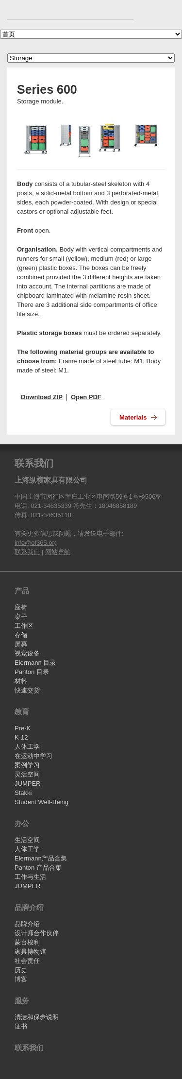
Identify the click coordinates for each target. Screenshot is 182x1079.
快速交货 (27, 690)
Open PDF (86, 397)
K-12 (21, 737)
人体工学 (27, 746)
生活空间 (27, 839)
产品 (22, 591)
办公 (22, 823)
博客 (21, 979)
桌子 (21, 616)
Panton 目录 (32, 671)
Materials (134, 417)
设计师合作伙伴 (37, 933)
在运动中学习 (33, 755)
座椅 (21, 607)
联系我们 (27, 552)
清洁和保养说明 (37, 1017)
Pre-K (23, 728)
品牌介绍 (29, 907)
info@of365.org (36, 542)
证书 (21, 1026)
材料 (21, 681)
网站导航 (57, 552)
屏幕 (21, 644)
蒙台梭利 (27, 942)
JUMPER (27, 783)
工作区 (24, 625)
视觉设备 (27, 653)
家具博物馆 (30, 951)
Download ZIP (42, 397)
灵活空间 (27, 774)
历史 (21, 970)
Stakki (23, 792)
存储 (21, 635)
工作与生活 (30, 876)
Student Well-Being (41, 802)
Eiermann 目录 (35, 662)
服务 (22, 1000)
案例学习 (27, 765)
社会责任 (27, 960)
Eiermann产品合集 (41, 858)
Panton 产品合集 (38, 867)
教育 (22, 712)
